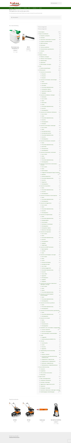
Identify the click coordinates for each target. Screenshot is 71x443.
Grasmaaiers (42, 37)
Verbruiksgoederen (45, 110)
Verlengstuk (44, 123)
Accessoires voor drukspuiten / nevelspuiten (47, 140)
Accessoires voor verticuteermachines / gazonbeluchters (50, 310)
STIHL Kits (42, 341)
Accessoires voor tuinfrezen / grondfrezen (47, 302)
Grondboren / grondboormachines (46, 41)
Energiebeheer (42, 370)
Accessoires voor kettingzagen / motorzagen (48, 254)
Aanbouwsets (44, 96)
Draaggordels (44, 337)
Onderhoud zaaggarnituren (46, 268)
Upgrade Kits (44, 275)
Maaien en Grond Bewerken (43, 33)
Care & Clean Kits (45, 342)
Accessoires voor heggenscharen (45, 203)
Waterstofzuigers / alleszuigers (45, 64)
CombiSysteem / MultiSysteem (45, 380)
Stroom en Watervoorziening (44, 367)
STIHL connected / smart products (46, 372)
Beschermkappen (45, 170)
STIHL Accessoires (42, 70)
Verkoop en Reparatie (17, 7)
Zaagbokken (44, 281)
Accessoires (34, 7)
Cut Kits (43, 260)
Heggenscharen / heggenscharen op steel (47, 384)
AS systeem (44, 77)
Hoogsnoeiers (42, 386)
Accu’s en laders (44, 256)
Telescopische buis (45, 148)
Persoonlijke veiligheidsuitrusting (47, 87)
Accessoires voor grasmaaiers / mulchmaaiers (48, 152)
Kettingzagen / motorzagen (45, 388)
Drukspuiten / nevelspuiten (45, 35)
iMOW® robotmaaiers (44, 43)
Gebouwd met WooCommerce (14, 437)
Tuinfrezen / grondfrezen (44, 47)
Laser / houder (44, 266)
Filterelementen (44, 83)
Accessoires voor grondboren (45, 185)
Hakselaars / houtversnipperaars (45, 58)
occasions (41, 52)
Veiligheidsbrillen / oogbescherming (48, 359)
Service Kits (44, 108)
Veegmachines (42, 62)
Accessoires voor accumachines (45, 72)
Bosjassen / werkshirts (45, 354)
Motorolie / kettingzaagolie (46, 331)
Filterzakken (44, 85)
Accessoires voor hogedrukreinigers (46, 214)
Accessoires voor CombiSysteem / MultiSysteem (48, 112)
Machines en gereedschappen (45, 68)
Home (11, 9)
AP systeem (44, 75)
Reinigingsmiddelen (45, 220)
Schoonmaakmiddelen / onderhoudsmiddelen (49, 333)
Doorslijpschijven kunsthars (46, 133)
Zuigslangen (44, 93)
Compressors (42, 368)
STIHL (29, 7)
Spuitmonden (44, 146)
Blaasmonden (44, 102)
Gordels (43, 104)
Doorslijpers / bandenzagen (45, 382)
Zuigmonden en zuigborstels (46, 91)
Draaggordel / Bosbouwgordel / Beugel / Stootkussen (51, 172)
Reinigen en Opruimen (43, 54)
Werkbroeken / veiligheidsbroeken (47, 363)
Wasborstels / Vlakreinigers (46, 229)
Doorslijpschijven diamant (46, 131)
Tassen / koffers (44, 273)
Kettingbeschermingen (46, 264)
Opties (43, 252)
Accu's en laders (44, 98)
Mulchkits (43, 158)
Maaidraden (44, 174)
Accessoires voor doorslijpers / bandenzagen (47, 125)
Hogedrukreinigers (43, 60)
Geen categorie (41, 31)
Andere (43, 81)
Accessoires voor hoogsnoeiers (45, 231)
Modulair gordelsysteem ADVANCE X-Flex (49, 339)
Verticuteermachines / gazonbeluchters (47, 49)
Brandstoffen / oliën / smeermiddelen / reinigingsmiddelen (50, 327)
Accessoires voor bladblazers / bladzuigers (47, 94)
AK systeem (44, 73)
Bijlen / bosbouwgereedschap (45, 378)
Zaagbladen (44, 243)
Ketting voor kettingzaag (46, 262)
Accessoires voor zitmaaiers (45, 318)
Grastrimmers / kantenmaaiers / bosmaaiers (48, 39)
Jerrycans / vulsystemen (46, 329)
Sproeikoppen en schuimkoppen (47, 224)
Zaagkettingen (44, 245)
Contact (40, 7)
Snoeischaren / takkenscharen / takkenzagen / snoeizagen (50, 389)
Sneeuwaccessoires (45, 323)
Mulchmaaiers (42, 45)
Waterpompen (42, 374)
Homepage (11, 7)
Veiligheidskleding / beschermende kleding (47, 350)
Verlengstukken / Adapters (46, 89)
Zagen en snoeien (42, 376)
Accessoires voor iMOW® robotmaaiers (46, 247)
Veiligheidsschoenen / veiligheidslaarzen (48, 361)
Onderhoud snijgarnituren (46, 176)
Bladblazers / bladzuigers (44, 56)
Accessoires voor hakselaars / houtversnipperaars (48, 195)
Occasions (25, 7)
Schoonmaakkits (44, 222)
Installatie (43, 250)
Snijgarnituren (44, 182)
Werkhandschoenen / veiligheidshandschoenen (50, 365)
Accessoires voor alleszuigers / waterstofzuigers (48, 79)
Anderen (43, 290)
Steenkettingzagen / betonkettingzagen (47, 391)
